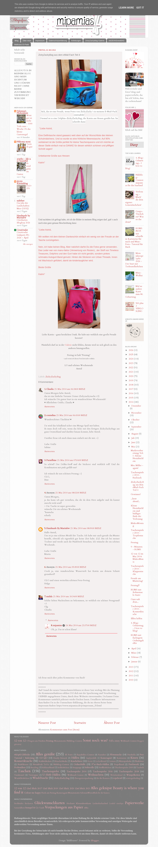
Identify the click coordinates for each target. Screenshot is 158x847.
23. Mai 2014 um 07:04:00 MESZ (72, 460)
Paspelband (119, 764)
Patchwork (133, 764)
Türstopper (33, 775)
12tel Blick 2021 (82, 788)
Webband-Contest (128, 741)
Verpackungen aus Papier (64, 807)
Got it (140, 7)
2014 (131, 402)
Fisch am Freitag (48, 792)
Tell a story (114, 740)
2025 (131, 354)
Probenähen (20, 767)
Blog (16, 41)
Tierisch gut (29, 145)
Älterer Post (112, 723)
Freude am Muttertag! (137, 580)
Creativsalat (22, 230)
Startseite (80, 723)
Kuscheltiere (76, 761)
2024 (131, 358)
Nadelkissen (23, 764)
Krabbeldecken (45, 761)
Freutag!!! (135, 585)
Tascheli (140, 767)
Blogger (95, 840)
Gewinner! (136, 494)
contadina (51, 415)
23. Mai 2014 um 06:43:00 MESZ (71, 415)
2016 (131, 393)
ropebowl (117, 778)
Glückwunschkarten (49, 802)
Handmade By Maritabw (58, 528)
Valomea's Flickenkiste (22, 112)
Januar (134, 661)
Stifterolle (89, 767)
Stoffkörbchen (105, 767)
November (136, 412)
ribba (86, 807)
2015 (131, 397)
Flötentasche (116, 754)
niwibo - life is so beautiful (24, 159)
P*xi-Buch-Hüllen (100, 764)
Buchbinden (18, 803)
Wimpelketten (133, 774)
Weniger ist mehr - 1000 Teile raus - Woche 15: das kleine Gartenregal (24, 125)
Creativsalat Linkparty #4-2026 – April (23, 235)
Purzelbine (51, 460)
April (134, 648)
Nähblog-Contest (74, 741)
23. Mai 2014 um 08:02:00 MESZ (70, 492)
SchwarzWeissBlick (89, 792)
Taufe (41, 807)
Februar (135, 657)
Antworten (49, 406)
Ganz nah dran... (135, 601)
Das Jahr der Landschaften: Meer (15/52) (23, 206)
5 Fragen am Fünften (36, 741)
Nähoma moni (23, 141)
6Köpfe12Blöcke (22, 754)
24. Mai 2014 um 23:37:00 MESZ (81, 625)
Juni (133, 442)
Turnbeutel (19, 775)
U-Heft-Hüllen (51, 775)
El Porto (69, 754)
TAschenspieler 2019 (124, 767)
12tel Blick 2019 (50, 788)
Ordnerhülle (79, 764)
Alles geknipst (101, 788)
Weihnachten (95, 775)
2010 (131, 679)
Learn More (126, 7)
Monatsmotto (60, 741)
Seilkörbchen (63, 767)
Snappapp (77, 767)
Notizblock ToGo (41, 764)
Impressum (40, 41)
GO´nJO (43, 757)
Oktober (135, 419)
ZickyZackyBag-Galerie (94, 41)
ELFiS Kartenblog (22, 182)
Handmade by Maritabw (23, 216)
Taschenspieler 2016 (102, 771)
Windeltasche (40, 778)
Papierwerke (134, 802)
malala (49, 596)
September (136, 426)
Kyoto (90, 761)
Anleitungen (76, 41)
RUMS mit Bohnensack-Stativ (137, 592)
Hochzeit (71, 803)
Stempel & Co (32, 807)
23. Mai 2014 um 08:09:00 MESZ (85, 528)
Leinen (112, 761)
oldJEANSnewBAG (116, 41)
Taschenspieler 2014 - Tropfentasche (137, 534)
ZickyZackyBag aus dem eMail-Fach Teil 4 (137, 486)
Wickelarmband (116, 775)
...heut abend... (135, 500)
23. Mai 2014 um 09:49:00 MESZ (70, 567)
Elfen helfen (136, 618)
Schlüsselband (48, 767)
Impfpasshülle (91, 758)
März (134, 652)
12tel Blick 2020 (66, 788)
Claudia (50, 389)
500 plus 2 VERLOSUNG (139, 307)
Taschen (24, 771)
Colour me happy (32, 792)
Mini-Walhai (139, 274)
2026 (131, 350)
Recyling (35, 767)
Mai (133, 446)
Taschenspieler (50, 771)
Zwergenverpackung (84, 778)
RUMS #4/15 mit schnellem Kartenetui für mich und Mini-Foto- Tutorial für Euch (134, 237)
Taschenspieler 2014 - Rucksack (137, 475)
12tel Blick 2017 (34, 788)
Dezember (136, 405)
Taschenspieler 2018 (129, 771)
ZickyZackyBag (53, 376)
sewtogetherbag (133, 778)
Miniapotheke (125, 761)
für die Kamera (103, 778)
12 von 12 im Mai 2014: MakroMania (137, 557)
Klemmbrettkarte (83, 803)
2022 (131, 367)
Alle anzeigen (28, 244)
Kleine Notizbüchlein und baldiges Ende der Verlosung (137, 512)
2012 (131, 671)
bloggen (140, 741)
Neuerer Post (47, 723)
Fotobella (132, 754)
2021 (131, 371)
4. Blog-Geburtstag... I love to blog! (137, 626)
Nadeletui (139, 761)
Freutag (134, 542)
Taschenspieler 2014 (76, 771)
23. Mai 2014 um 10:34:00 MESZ (68, 596)
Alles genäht (45, 754)
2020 (131, 376)
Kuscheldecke (61, 761)
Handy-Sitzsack (60, 758)
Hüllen (75, 758)
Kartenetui (121, 758)
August (135, 433)
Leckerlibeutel (101, 761)
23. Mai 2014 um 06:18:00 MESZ (69, 389)
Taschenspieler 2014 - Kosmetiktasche (137, 610)
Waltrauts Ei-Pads (21, 44)
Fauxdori (102, 754)
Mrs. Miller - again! (137, 467)
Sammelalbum (19, 808)
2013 (131, 667)
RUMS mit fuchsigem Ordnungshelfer (137, 639)
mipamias (57, 625)
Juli (133, 438)
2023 (131, 363)
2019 (131, 380)
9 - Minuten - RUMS (136, 548)
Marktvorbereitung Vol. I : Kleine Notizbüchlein (137, 456)
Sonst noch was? (95, 740)
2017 (131, 389)
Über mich (27, 41)
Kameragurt (106, 757)
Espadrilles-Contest (85, 754)
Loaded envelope (116, 803)
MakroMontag (137, 524)
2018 (131, 384)
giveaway (17, 744)
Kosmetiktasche (23, 761)
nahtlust (20, 200)
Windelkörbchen (21, 778)
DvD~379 (29, 187)
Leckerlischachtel (100, 803)
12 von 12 (20, 741)
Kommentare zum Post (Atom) (64, 729)
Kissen (134, 758)
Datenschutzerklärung (58, 41)
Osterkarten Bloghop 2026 (23, 221)
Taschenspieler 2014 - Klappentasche (137, 570)
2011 (131, 675)
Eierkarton (29, 803)
